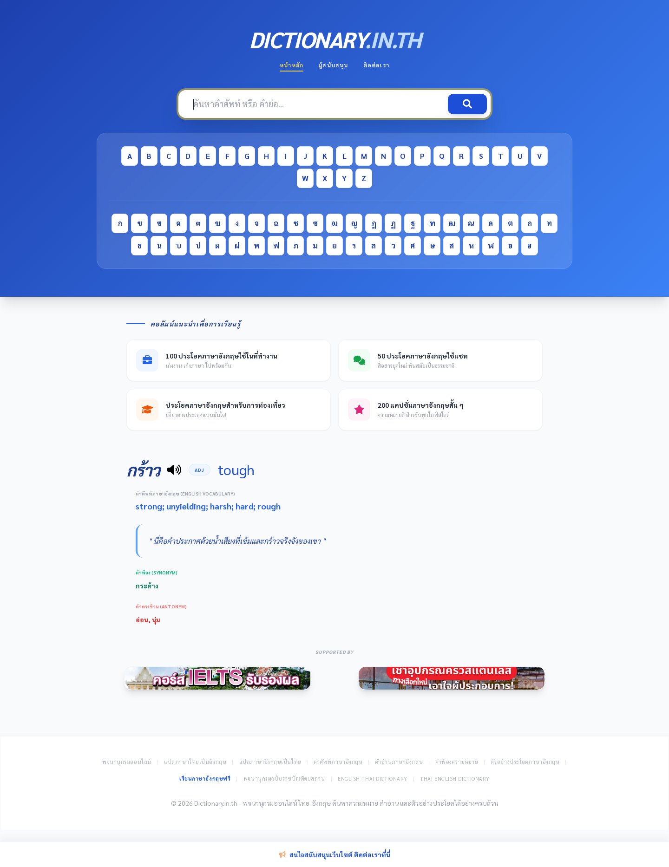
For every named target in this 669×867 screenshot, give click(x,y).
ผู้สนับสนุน (333, 65)
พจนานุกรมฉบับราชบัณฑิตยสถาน (284, 778)
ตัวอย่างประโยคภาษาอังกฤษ (525, 761)
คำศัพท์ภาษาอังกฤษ (338, 761)
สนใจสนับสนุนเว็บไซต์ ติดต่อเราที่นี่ (334, 854)
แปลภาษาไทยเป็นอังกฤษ (195, 761)
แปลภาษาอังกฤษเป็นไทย (270, 761)
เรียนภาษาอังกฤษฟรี (204, 778)
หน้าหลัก (291, 65)
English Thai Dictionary (372, 778)
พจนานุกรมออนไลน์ (126, 761)
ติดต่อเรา (376, 65)
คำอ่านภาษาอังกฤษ (399, 761)
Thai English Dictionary (455, 778)
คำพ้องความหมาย (457, 761)
